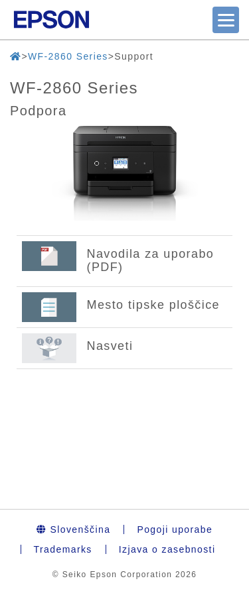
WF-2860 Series (68, 56)
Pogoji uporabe (174, 529)
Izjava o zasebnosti (167, 549)
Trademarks (63, 549)
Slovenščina (74, 529)
